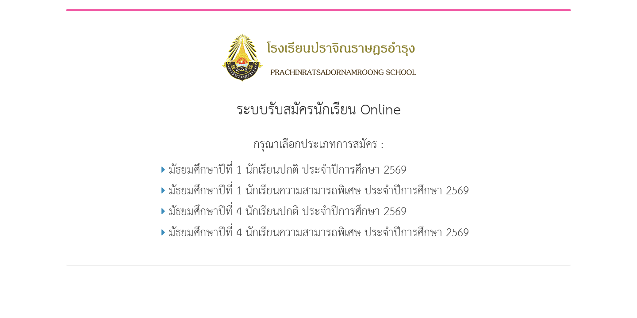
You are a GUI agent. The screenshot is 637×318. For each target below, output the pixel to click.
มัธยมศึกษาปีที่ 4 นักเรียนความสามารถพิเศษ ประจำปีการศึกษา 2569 (315, 233)
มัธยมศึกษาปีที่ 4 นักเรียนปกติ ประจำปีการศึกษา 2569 (284, 212)
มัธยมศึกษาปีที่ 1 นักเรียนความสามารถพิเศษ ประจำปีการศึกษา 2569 (315, 191)
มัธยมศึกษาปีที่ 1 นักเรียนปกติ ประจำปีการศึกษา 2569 (284, 170)
